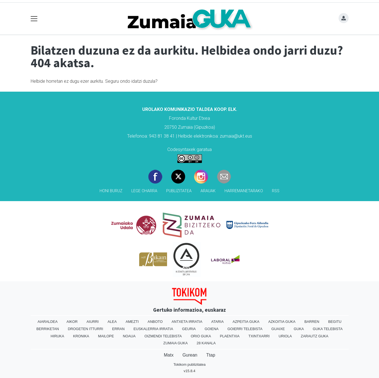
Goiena (212, 329)
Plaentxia (229, 336)
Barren (311, 322)
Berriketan (48, 329)
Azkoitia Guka (281, 322)
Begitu (335, 322)
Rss (275, 191)
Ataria (217, 322)
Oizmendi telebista (163, 336)
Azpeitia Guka (246, 322)
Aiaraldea (48, 322)
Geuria (189, 329)
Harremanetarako (243, 191)
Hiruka (57, 336)
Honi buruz (111, 191)
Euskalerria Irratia (153, 329)
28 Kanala (206, 343)
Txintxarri (259, 336)
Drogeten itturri (85, 329)
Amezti (132, 322)
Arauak (208, 191)
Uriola (285, 336)
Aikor (72, 322)
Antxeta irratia (187, 322)
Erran (118, 329)
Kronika (81, 336)
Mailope (106, 336)
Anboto (155, 322)
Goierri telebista (245, 329)
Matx (168, 355)
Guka (299, 329)
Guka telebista (328, 329)
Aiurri (92, 322)
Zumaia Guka (175, 343)
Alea (112, 322)
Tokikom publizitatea (189, 364)
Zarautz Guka (315, 336)
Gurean (189, 355)
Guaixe (278, 329)
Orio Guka (201, 336)
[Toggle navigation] (34, 19)
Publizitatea (179, 191)
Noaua (129, 336)
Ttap (210, 355)
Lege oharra (144, 191)
